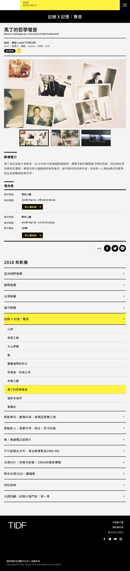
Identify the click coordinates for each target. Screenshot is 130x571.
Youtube (115, 539)
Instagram (120, 539)
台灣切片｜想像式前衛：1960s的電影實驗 (32, 462)
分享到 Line (122, 248)
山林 (10, 329)
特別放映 (10, 485)
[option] (65, 93)
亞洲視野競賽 (13, 273)
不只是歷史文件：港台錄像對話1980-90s (32, 451)
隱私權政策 (117, 527)
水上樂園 (13, 346)
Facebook (104, 539)
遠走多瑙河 (14, 398)
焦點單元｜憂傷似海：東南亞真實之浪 (30, 417)
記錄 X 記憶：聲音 (16, 319)
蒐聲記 (11, 407)
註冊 (34, 207)
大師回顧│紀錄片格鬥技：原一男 (27, 496)
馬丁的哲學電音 (17, 389)
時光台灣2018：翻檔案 (19, 473)
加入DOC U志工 (115, 532)
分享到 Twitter (115, 248)
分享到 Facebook (107, 248)
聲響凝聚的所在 (17, 363)
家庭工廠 (13, 338)
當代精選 (10, 307)
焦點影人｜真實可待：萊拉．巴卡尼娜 (30, 428)
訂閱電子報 (117, 522)
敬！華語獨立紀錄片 (17, 439)
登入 (27, 207)
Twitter (110, 539)
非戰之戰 (13, 381)
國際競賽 (10, 285)
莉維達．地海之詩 (18, 372)
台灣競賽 (10, 296)
